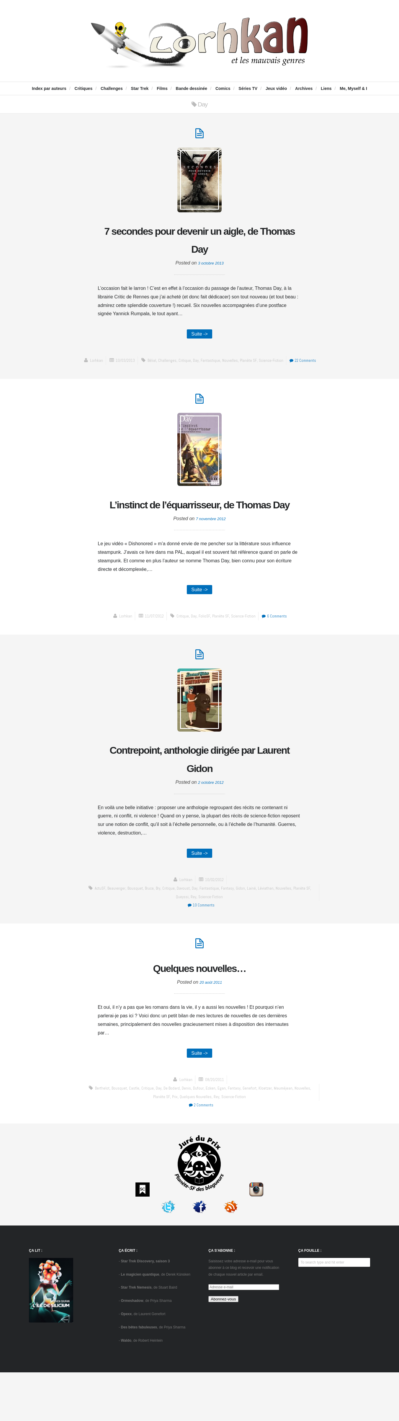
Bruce (156, 932)
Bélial (164, 366)
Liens (326, 88)
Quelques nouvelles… (199, 1013)
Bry (165, 932)
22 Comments (201, 375)
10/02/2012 (215, 924)
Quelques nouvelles (204, 1145)
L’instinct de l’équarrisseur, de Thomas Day (199, 531)
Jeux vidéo (276, 88)
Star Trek (139, 88)
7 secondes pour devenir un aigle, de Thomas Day (199, 243)
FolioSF (204, 654)
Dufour (208, 1136)
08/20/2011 (215, 1128)
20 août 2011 (211, 1028)
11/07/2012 (150, 654)
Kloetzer (280, 1136)
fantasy (241, 932)
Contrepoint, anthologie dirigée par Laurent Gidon (199, 800)
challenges (180, 366)
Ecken (221, 1136)
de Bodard (179, 1136)
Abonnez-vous (223, 1348)
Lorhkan (105, 366)
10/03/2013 (136, 366)
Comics (222, 88)
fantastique (227, 366)
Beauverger (120, 932)
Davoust (193, 932)
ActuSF (102, 932)
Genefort (263, 1136)
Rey (203, 941)
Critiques (84, 88)
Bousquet (140, 932)
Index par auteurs (49, 88)
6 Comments (279, 654)
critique (199, 366)
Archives (304, 88)
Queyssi (191, 941)
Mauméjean (300, 1136)
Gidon (255, 932)
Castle (139, 1136)
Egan (232, 1136)
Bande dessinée (191, 88)
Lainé (267, 932)
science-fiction (291, 366)
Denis (195, 1136)
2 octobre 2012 (211, 825)
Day (211, 366)
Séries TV (247, 88)
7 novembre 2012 (210, 555)
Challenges (112, 88)
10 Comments (201, 950)
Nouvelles (248, 366)
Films (162, 88)
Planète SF (267, 366)
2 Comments (201, 1153)
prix (182, 1145)
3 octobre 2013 (211, 267)
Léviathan (282, 932)
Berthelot (104, 1136)
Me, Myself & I (353, 88)
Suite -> (199, 338)
